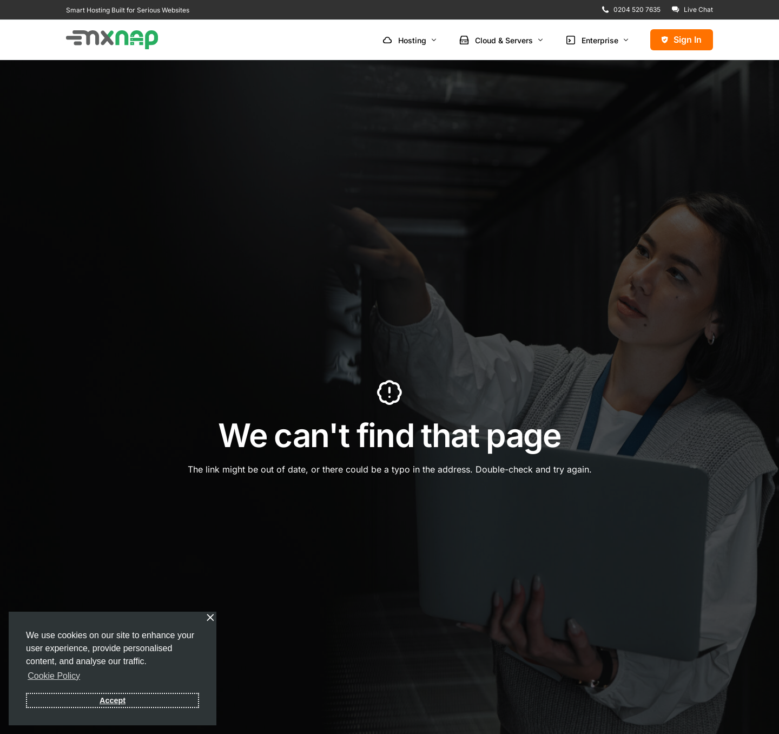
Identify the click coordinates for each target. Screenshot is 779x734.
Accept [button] (113, 700)
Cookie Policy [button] (54, 675)
